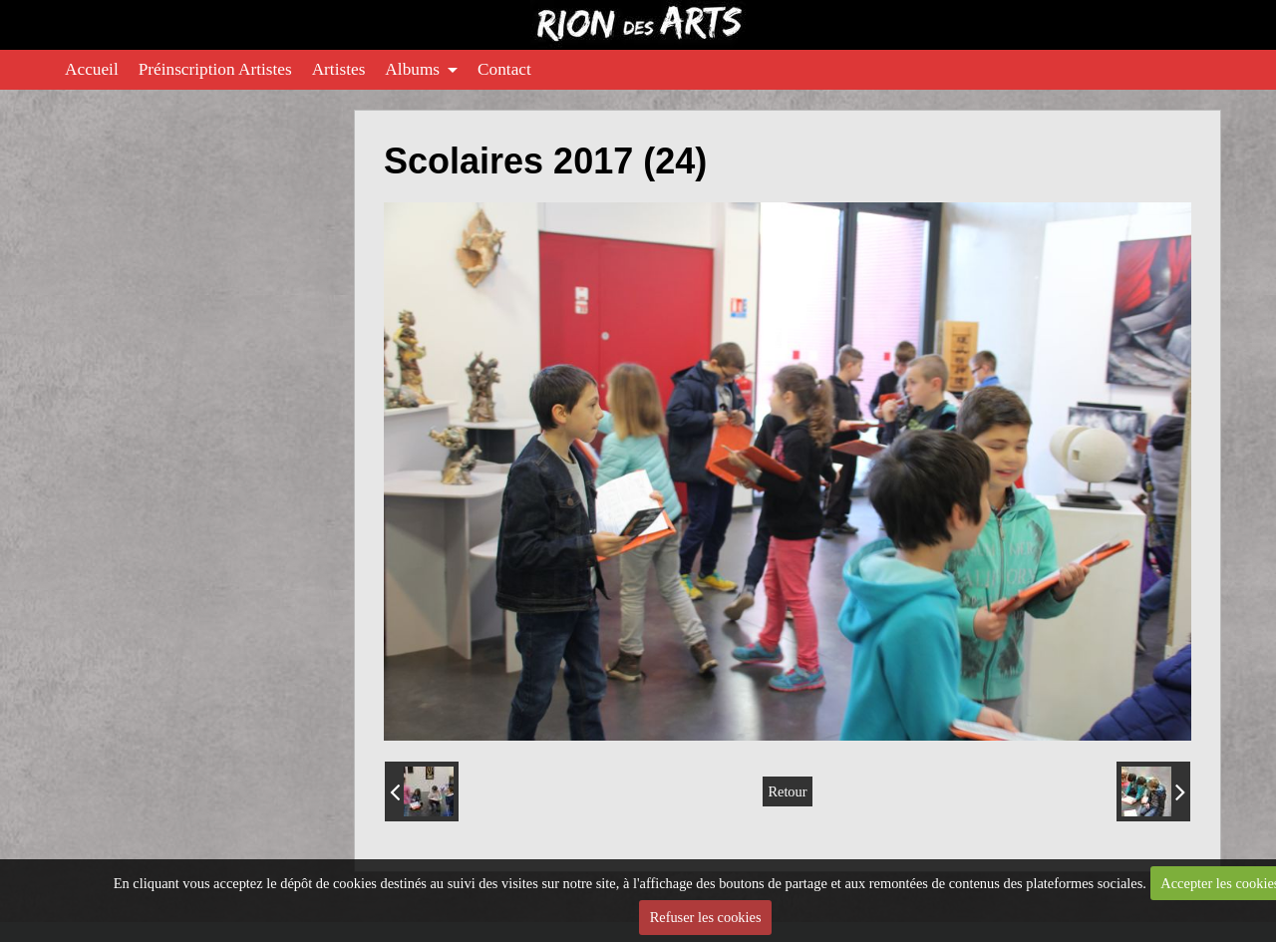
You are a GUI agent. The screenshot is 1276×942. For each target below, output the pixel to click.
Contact (504, 69)
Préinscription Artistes (215, 69)
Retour (787, 791)
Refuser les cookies (706, 917)
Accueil (92, 69)
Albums (412, 69)
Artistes (339, 69)
